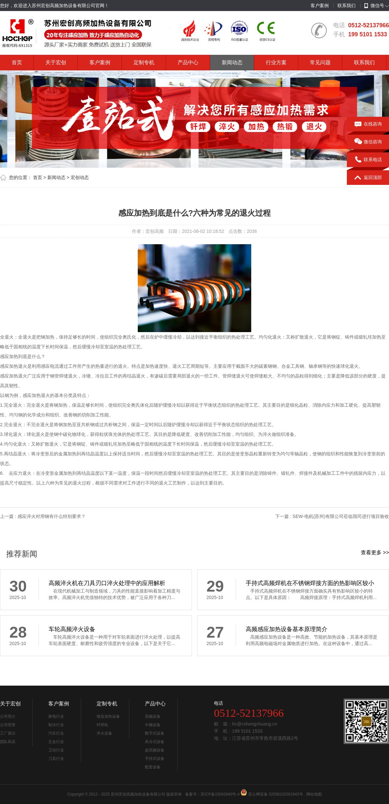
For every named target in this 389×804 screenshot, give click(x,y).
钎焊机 (102, 725)
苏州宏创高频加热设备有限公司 (138, 794)
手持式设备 (154, 758)
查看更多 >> (375, 552)
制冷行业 (56, 725)
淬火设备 (104, 733)
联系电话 (368, 160)
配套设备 (152, 767)
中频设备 (152, 725)
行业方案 (276, 62)
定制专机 (144, 62)
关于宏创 (55, 62)
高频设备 (152, 716)
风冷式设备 (154, 741)
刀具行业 (56, 758)
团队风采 (8, 741)
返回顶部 (368, 178)
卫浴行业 (56, 750)
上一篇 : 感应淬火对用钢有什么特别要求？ (43, 516)
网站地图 (314, 794)
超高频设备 (154, 750)
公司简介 (8, 716)
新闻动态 (232, 62)
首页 (17, 62)
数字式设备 (154, 733)
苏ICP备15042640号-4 (220, 794)
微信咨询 (368, 142)
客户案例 (320, 5)
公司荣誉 (8, 725)
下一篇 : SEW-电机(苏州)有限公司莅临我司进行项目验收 (332, 516)
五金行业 (56, 741)
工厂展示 (8, 733)
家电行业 (56, 716)
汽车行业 (56, 733)
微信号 (374, 5)
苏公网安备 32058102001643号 (275, 794)
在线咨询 (368, 124)
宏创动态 (80, 177)
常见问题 (320, 62)
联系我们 (346, 5)
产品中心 (188, 62)
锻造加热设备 (108, 716)
